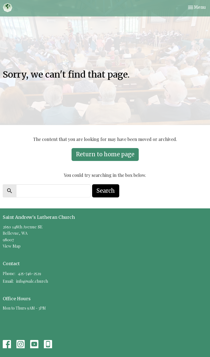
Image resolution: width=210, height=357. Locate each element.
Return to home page (105, 154)
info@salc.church (32, 281)
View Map (12, 246)
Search (106, 190)
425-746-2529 (29, 273)
